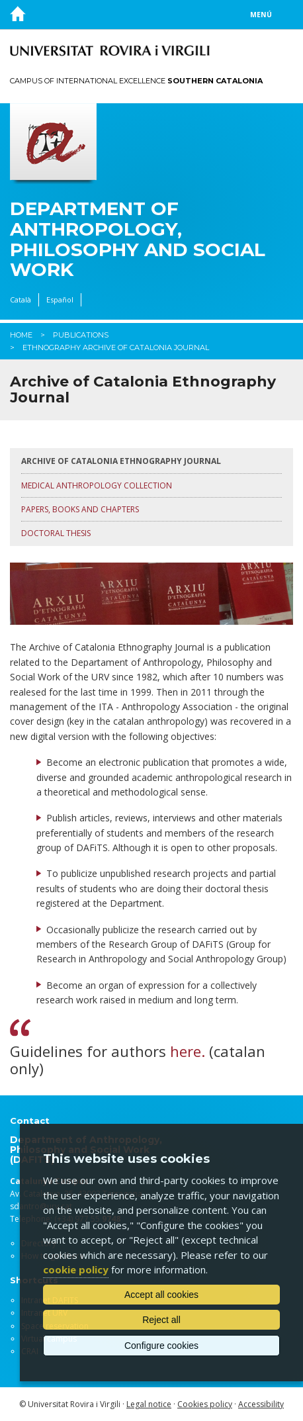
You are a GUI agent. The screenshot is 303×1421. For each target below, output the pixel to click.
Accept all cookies (161, 1294)
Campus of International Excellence (136, 80)
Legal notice (148, 1404)
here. (187, 1051)
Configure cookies (161, 1345)
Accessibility (261, 1404)
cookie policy (75, 1269)
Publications (80, 335)
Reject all (161, 1319)
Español (59, 299)
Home (21, 335)
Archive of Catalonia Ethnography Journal (121, 461)
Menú (261, 14)
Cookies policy (204, 1404)
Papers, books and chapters (80, 509)
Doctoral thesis (56, 533)
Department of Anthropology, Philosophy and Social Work (137, 239)
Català (20, 299)
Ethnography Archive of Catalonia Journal (115, 347)
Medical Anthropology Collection (96, 485)
